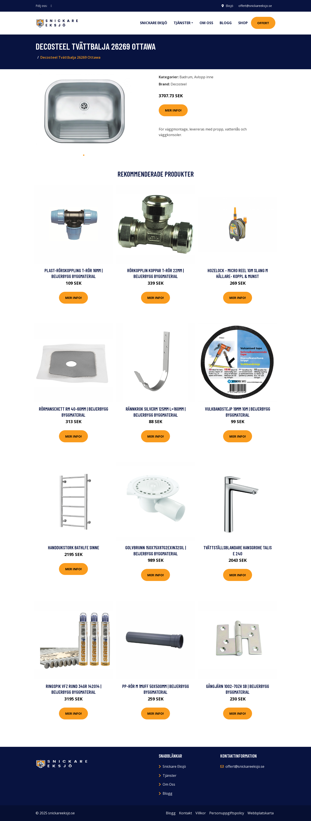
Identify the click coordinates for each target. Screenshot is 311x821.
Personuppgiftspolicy (226, 813)
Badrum (185, 77)
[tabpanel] (84, 112)
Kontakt (185, 813)
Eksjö (229, 6)
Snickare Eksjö (153, 22)
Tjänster (169, 775)
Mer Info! (173, 110)
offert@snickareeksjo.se (255, 6)
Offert (263, 23)
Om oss (206, 22)
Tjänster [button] (182, 22)
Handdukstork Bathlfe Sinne (73, 547)
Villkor (200, 813)
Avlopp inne (203, 77)
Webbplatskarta (261, 813)
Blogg (226, 22)
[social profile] (51, 6)
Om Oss (169, 784)
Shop (243, 22)
